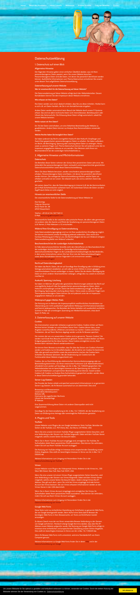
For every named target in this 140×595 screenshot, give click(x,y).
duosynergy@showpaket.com (52, 218)
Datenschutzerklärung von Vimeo (48, 505)
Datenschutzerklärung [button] (55, 592)
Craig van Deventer (102, 5)
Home (23, 5)
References (70, 5)
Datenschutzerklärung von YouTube (48, 463)
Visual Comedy (56, 5)
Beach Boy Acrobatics (37, 5)
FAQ (87, 544)
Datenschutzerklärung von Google (48, 546)
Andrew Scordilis (84, 5)
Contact (116, 5)
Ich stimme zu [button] (128, 590)
